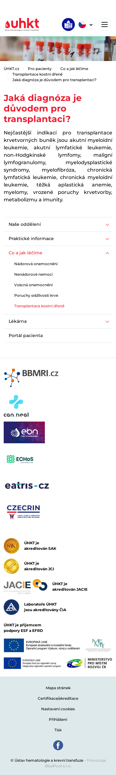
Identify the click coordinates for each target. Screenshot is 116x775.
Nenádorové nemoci (33, 274)
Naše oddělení (25, 224)
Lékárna (18, 321)
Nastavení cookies (58, 709)
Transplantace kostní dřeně (37, 74)
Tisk (58, 730)
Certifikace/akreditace (58, 698)
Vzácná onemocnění (33, 284)
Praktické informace (31, 238)
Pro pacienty (40, 68)
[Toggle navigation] (104, 24)
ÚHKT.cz (11, 68)
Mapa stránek (58, 687)
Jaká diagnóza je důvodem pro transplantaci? (54, 79)
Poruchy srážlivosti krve (36, 295)
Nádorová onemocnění (36, 263)
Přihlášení (58, 719)
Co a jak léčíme (74, 68)
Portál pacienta (26, 335)
